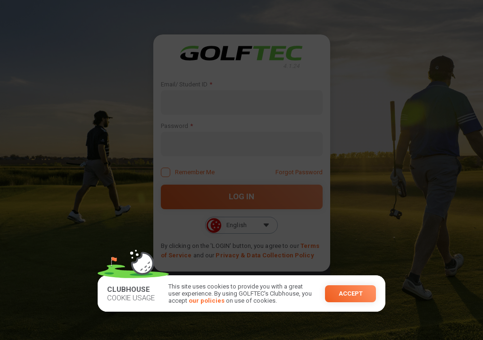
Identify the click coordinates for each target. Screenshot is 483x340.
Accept (351, 293)
